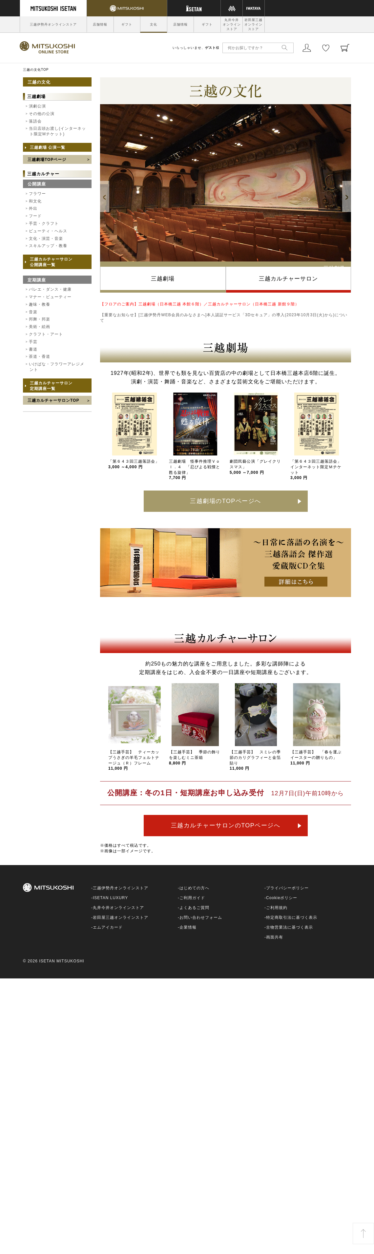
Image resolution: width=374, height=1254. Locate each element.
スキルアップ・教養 (48, 245)
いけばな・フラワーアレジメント (56, 367)
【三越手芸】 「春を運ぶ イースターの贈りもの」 (318, 757)
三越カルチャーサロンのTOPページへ (225, 825)
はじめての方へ (194, 888)
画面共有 (274, 937)
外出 (33, 208)
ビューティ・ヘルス (48, 231)
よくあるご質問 (194, 907)
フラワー (37, 193)
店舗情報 (100, 24)
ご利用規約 (276, 907)
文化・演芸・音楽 (46, 238)
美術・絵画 (39, 326)
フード (35, 216)
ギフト (126, 24)
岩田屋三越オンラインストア (253, 24)
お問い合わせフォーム (200, 917)
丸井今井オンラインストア (232, 24)
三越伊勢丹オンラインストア (53, 24)
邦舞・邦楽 (39, 319)
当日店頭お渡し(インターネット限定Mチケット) (57, 131)
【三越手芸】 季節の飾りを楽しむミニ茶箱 (194, 757)
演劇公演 (37, 106)
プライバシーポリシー (287, 888)
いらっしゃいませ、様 (196, 47)
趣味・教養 (39, 304)
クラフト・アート (46, 334)
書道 (33, 349)
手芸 (33, 341)
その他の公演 (41, 113)
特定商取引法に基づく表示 (291, 917)
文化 (153, 24)
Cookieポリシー (281, 898)
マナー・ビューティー (50, 297)
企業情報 (188, 927)
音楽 (33, 312)
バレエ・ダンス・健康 (50, 289)
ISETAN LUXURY (110, 898)
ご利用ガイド (192, 898)
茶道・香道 (39, 356)
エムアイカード (108, 927)
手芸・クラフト (44, 223)
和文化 (35, 201)
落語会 (35, 121)
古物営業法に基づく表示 (289, 927)
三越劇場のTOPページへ (225, 501)
